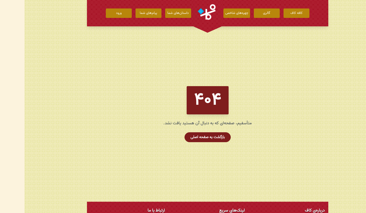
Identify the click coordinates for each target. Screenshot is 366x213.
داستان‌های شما (153, 13)
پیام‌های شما (124, 13)
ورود (94, 13)
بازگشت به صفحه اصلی (183, 137)
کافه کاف (272, 13)
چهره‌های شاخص (212, 13)
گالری (242, 13)
